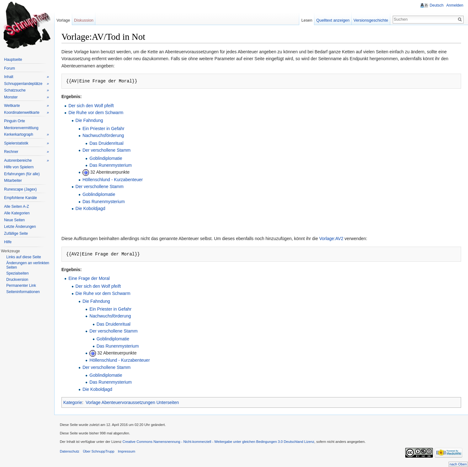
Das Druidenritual (108, 143)
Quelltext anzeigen (332, 20)
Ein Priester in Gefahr (105, 128)
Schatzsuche (26, 90)
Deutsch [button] (436, 5)
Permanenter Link (21, 285)
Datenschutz (71, 452)
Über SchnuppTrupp (100, 452)
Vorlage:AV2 (333, 238)
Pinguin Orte (14, 121)
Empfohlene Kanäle (20, 198)
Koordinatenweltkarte (26, 112)
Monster (26, 97)
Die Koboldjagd (92, 208)
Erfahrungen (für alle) (22, 174)
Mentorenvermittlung (21, 128)
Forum (9, 68)
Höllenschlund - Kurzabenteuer (114, 179)
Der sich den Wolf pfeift (92, 105)
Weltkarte (26, 105)
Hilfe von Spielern (19, 167)
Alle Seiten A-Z (16, 206)
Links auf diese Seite (23, 257)
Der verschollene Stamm (108, 150)
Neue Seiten (14, 220)
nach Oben (458, 464)
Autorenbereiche (26, 160)
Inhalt (26, 77)
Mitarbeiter (13, 180)
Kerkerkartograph (26, 134)
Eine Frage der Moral (90, 278)
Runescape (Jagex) (20, 189)
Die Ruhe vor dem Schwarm (97, 112)
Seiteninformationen (23, 292)
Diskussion (85, 20)
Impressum (128, 452)
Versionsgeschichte (370, 20)
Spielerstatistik (26, 143)
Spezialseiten (17, 273)
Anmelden (454, 5)
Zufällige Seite (16, 233)
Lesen (306, 20)
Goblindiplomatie (107, 158)
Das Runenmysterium (112, 165)
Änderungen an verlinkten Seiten (27, 265)
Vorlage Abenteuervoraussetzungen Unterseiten (133, 402)
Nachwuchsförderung (104, 135)
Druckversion (17, 279)
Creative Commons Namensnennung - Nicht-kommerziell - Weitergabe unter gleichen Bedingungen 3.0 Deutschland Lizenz (220, 443)
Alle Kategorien (16, 213)
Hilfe (8, 242)
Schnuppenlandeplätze (26, 83)
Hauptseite (13, 59)
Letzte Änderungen (20, 226)
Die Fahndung (91, 120)
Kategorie (74, 402)
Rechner (26, 152)
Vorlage (64, 20)
